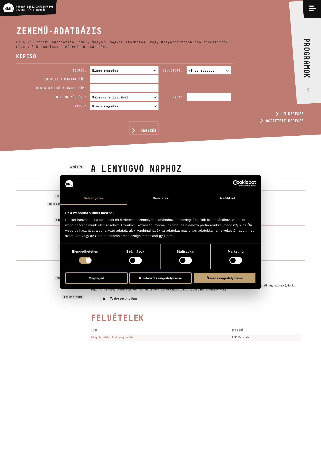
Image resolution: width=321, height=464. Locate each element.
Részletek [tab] (160, 198)
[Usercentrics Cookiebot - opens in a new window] (236, 183)
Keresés (148, 130)
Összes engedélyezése (224, 278)
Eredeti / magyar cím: (65, 79)
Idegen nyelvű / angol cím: (60, 88)
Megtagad (96, 278)
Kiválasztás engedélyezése (160, 278)
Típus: (80, 106)
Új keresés (292, 114)
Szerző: (79, 70)
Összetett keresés (285, 121)
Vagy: (178, 97)
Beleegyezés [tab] (93, 198)
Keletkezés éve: (71, 97)
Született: (173, 70)
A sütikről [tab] (227, 198)
